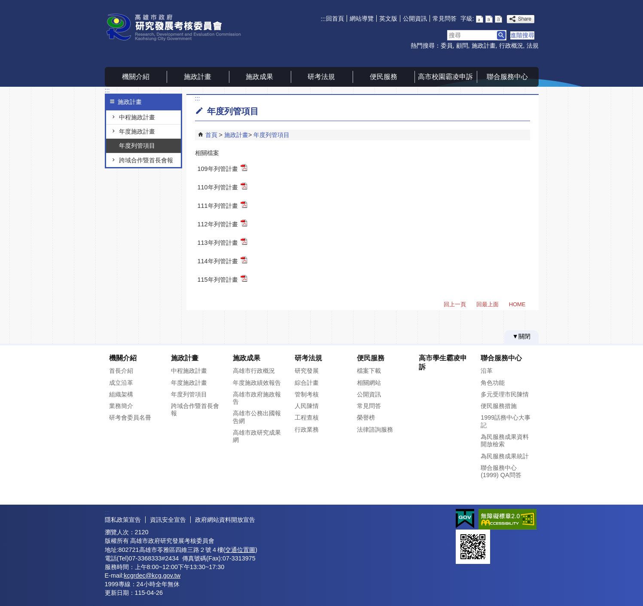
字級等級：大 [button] (498, 19)
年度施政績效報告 (257, 382)
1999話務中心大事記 (505, 421)
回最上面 (487, 304)
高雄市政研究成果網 (257, 436)
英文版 (388, 18)
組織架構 (121, 394)
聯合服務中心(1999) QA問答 (501, 471)
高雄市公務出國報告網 (257, 417)
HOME (517, 304)
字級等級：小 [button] (479, 19)
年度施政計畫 (137, 131)
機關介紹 (135, 76)
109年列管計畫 (222, 168)
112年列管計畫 (222, 223)
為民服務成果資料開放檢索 (505, 440)
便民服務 (383, 76)
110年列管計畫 (222, 187)
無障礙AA (507, 519)
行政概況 (511, 45)
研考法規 (321, 76)
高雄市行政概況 (254, 370)
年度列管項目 (137, 145)
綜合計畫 (307, 382)
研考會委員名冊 (130, 417)
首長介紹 (121, 370)
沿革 (487, 370)
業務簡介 (121, 405)
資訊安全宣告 (168, 519)
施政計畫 (484, 45)
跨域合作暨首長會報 (146, 160)
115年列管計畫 (222, 279)
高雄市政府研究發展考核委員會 (177, 27)
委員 (447, 45)
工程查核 (307, 417)
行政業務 (307, 429)
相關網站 (369, 382)
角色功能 (493, 382)
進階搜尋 (522, 35)
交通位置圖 (240, 549)
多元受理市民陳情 (505, 394)
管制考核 (307, 394)
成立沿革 (121, 382)
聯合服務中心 (507, 76)
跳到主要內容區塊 (4, 4)
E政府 (465, 518)
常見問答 (445, 18)
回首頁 (335, 18)
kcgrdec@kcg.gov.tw (152, 575)
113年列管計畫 (222, 242)
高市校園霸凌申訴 (445, 76)
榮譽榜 (366, 417)
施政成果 (259, 76)
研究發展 (307, 370)
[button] (501, 35)
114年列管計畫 (222, 260)
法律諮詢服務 (375, 429)
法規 (533, 45)
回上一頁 (455, 304)
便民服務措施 (499, 405)
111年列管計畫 (222, 205)
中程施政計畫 (137, 117)
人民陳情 (307, 405)
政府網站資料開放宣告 (225, 519)
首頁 (211, 134)
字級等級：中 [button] (489, 19)
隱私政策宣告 (123, 519)
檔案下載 (369, 370)
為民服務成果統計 (505, 456)
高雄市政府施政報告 (257, 398)
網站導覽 (362, 18)
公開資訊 (415, 18)
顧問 (462, 45)
